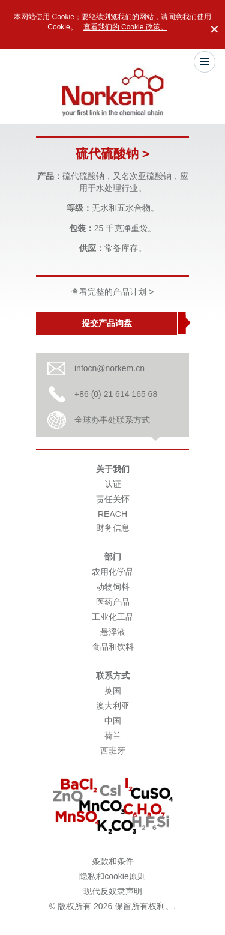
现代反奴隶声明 (112, 891)
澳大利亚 (113, 705)
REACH (112, 514)
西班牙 (112, 750)
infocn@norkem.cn (109, 368)
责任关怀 (113, 499)
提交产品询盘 (107, 323)
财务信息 (113, 528)
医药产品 (113, 602)
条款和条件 (113, 861)
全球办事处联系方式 (112, 420)
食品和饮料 (113, 647)
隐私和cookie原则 (112, 876)
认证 (112, 484)
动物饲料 (113, 587)
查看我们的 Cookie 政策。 (125, 27)
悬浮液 (112, 632)
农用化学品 (113, 571)
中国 (112, 720)
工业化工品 (113, 617)
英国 (112, 690)
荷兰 (112, 735)
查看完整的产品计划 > (112, 292)
